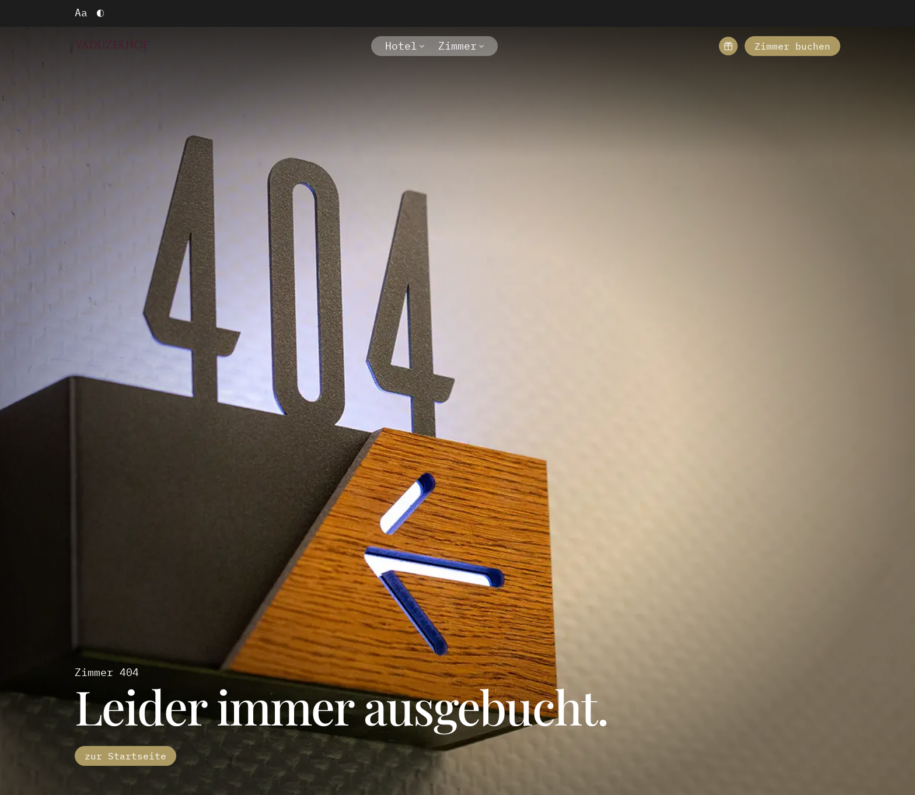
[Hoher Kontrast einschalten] (100, 13)
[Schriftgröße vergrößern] (81, 13)
